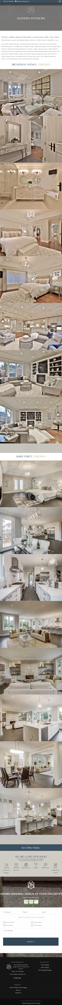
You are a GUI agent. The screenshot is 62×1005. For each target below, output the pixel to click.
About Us (18, 990)
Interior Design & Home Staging (18, 987)
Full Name (7, 912)
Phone (25, 912)
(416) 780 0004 (19, 971)
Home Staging (45, 965)
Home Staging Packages (44, 970)
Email (44, 912)
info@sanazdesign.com (19, 974)
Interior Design (45, 967)
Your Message (8, 930)
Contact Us (18, 993)
